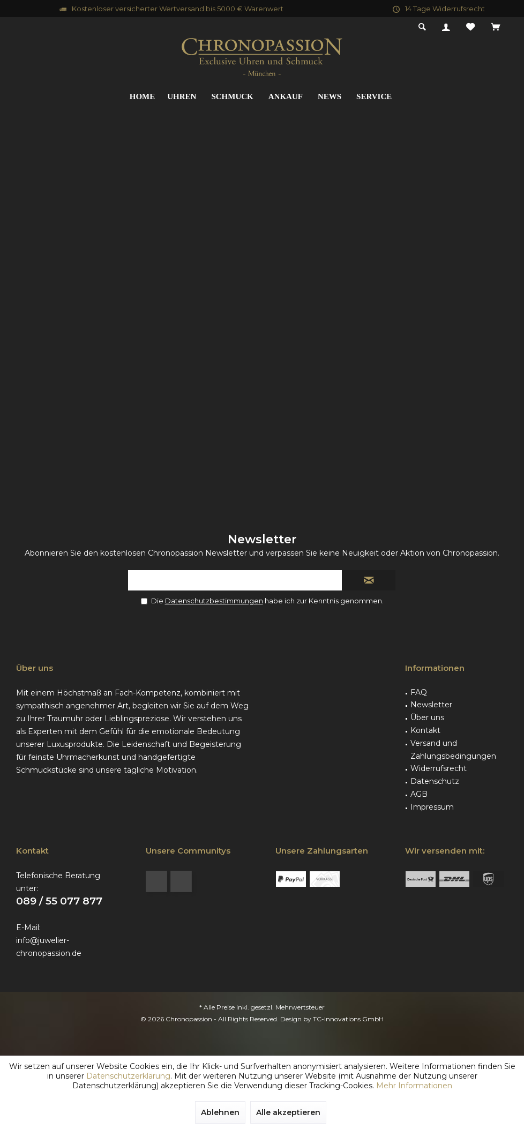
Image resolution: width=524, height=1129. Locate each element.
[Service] (374, 96)
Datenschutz (434, 781)
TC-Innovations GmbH (348, 1019)
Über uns (427, 717)
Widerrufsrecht (438, 768)
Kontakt (425, 730)
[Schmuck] (232, 96)
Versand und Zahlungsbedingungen (453, 749)
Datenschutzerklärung (128, 1076)
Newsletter (431, 704)
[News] (329, 96)
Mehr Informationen (414, 1085)
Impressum (432, 807)
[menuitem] (495, 27)
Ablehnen (220, 1112)
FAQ (418, 692)
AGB (419, 794)
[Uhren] (182, 96)
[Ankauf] (285, 96)
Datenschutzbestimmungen (214, 600)
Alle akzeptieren (288, 1112)
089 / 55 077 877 (59, 901)
